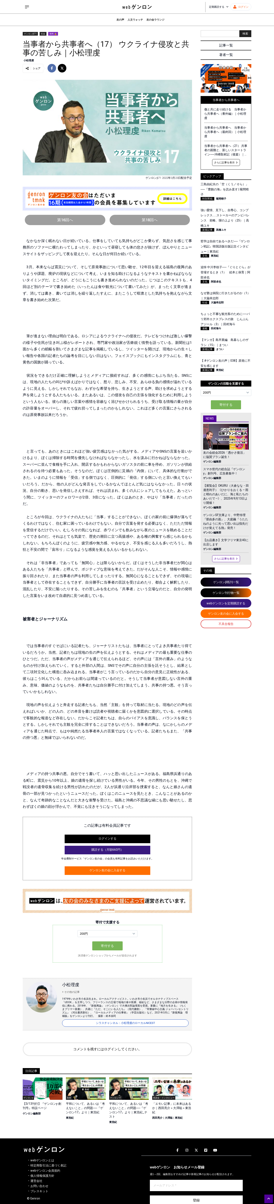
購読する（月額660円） (107, 849)
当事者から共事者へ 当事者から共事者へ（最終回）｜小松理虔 (225, 132)
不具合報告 (226, 624)
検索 (245, 33)
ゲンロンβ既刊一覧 (226, 582)
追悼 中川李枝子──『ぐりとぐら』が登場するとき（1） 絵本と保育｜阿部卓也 (225, 272)
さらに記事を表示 (226, 162)
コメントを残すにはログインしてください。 (107, 1049)
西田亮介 (157, 1117)
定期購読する (219, 6)
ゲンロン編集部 (32, 1113)
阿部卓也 (216, 281)
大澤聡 (169, 1117)
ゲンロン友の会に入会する (107, 870)
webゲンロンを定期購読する (226, 603)
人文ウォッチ (135, 19)
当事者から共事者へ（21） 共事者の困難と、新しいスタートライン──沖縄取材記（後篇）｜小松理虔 (225, 150)
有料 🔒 (53, 34)
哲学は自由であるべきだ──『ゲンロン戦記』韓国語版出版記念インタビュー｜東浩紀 (225, 246)
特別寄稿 (207, 198)
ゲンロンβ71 (30, 34)
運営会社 (36, 1181)
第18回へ (150, 220)
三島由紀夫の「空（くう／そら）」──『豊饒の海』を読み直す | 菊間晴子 (225, 189)
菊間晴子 (221, 198)
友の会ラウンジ (155, 19)
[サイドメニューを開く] (27, 7)
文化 (204, 255)
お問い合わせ (39, 1186)
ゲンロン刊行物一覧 (226, 592)
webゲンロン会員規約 (45, 1170)
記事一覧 (226, 45)
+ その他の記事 (71, 991)
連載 (204, 328)
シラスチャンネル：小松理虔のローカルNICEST (125, 1023)
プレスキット (39, 1191)
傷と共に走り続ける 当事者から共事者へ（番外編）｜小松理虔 (225, 114)
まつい (220, 349)
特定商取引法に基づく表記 (48, 1165)
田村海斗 (216, 328)
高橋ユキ (221, 229)
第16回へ (65, 220)
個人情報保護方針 (42, 1175)
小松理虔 (29, 60)
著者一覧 (226, 55)
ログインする (107, 838)
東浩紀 (70, 1117)
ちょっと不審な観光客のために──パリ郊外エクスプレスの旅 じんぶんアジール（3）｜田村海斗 (225, 319)
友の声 (120, 19)
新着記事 (207, 229)
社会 (43, 34)
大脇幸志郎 (217, 302)
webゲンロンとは (42, 1160)
